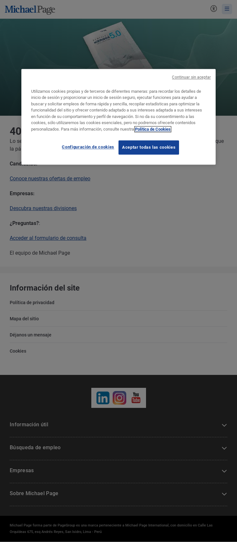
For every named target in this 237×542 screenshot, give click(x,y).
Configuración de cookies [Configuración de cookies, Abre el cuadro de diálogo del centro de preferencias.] (88, 147)
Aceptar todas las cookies (148, 147)
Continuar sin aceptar (191, 77)
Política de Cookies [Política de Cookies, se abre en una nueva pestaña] (153, 129)
